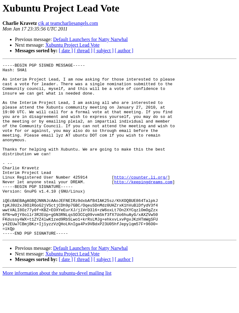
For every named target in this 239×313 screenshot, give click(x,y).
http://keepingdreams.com (143, 206)
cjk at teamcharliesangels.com (68, 23)
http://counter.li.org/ (141, 200)
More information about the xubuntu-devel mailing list (56, 307)
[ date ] (66, 50)
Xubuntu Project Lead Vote (72, 45)
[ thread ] (83, 50)
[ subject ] (104, 50)
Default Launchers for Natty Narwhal (90, 39)
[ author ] (124, 50)
